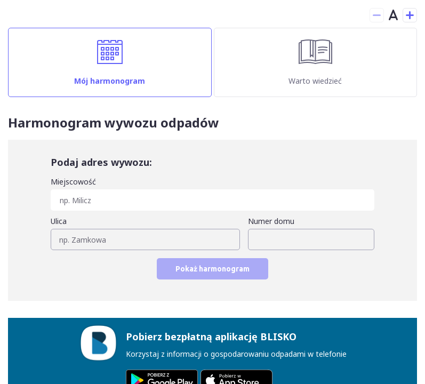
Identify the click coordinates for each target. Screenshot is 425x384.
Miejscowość (73, 182)
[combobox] (212, 194)
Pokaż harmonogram (212, 269)
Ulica (59, 221)
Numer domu (271, 221)
